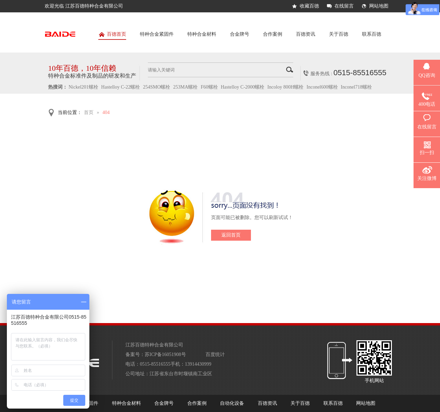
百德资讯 (305, 34)
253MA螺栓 (185, 87)
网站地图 (378, 6)
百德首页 (112, 35)
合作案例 (272, 34)
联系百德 (371, 34)
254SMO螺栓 (156, 87)
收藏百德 (309, 6)
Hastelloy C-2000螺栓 (242, 87)
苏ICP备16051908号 (165, 354)
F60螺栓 (209, 87)
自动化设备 (232, 403)
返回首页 (231, 235)
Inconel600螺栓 (322, 87)
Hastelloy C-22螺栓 (120, 87)
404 (106, 112)
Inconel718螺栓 (356, 87)
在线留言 (344, 6)
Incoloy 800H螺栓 (285, 87)
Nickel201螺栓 (83, 87)
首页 (89, 112)
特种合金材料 (201, 34)
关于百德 (338, 34)
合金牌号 (239, 34)
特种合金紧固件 (157, 34)
